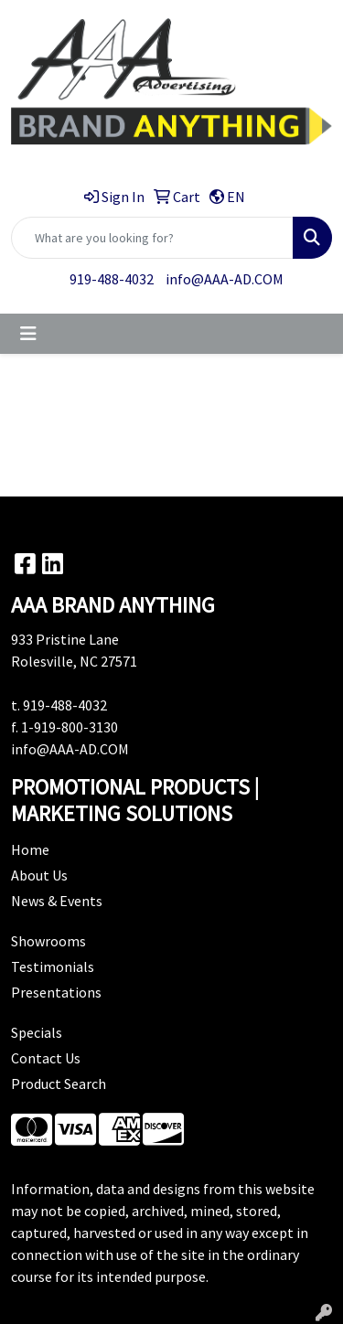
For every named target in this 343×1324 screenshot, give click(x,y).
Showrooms (48, 941)
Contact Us (45, 1058)
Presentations (56, 992)
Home (30, 849)
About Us (39, 875)
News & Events (56, 901)
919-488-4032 (112, 279)
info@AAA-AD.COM (225, 279)
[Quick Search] (152, 238)
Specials (36, 1032)
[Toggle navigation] (28, 334)
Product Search (58, 1083)
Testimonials (52, 966)
